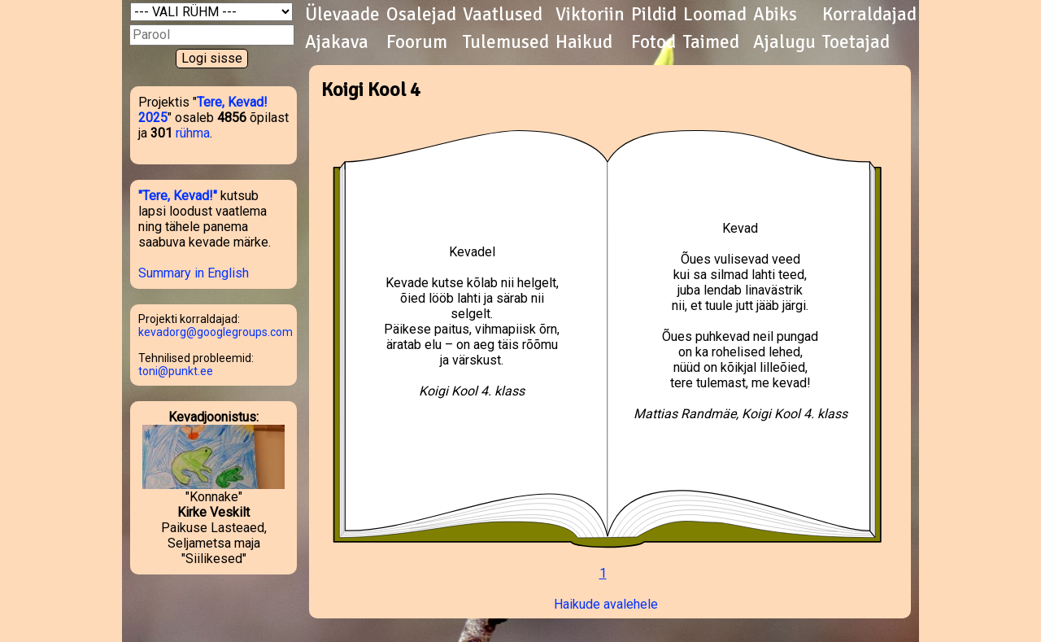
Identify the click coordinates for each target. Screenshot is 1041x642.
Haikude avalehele (606, 604)
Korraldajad (869, 14)
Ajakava (336, 42)
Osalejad (421, 14)
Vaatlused (502, 14)
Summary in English (193, 273)
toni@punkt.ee (175, 371)
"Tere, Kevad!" (177, 195)
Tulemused (506, 42)
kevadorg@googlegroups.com (215, 331)
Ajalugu (784, 42)
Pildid (654, 14)
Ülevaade (342, 14)
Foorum (416, 42)
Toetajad (856, 42)
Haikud (583, 42)
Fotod (653, 42)
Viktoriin (590, 14)
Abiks (775, 14)
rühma (193, 133)
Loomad (715, 14)
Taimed (711, 42)
